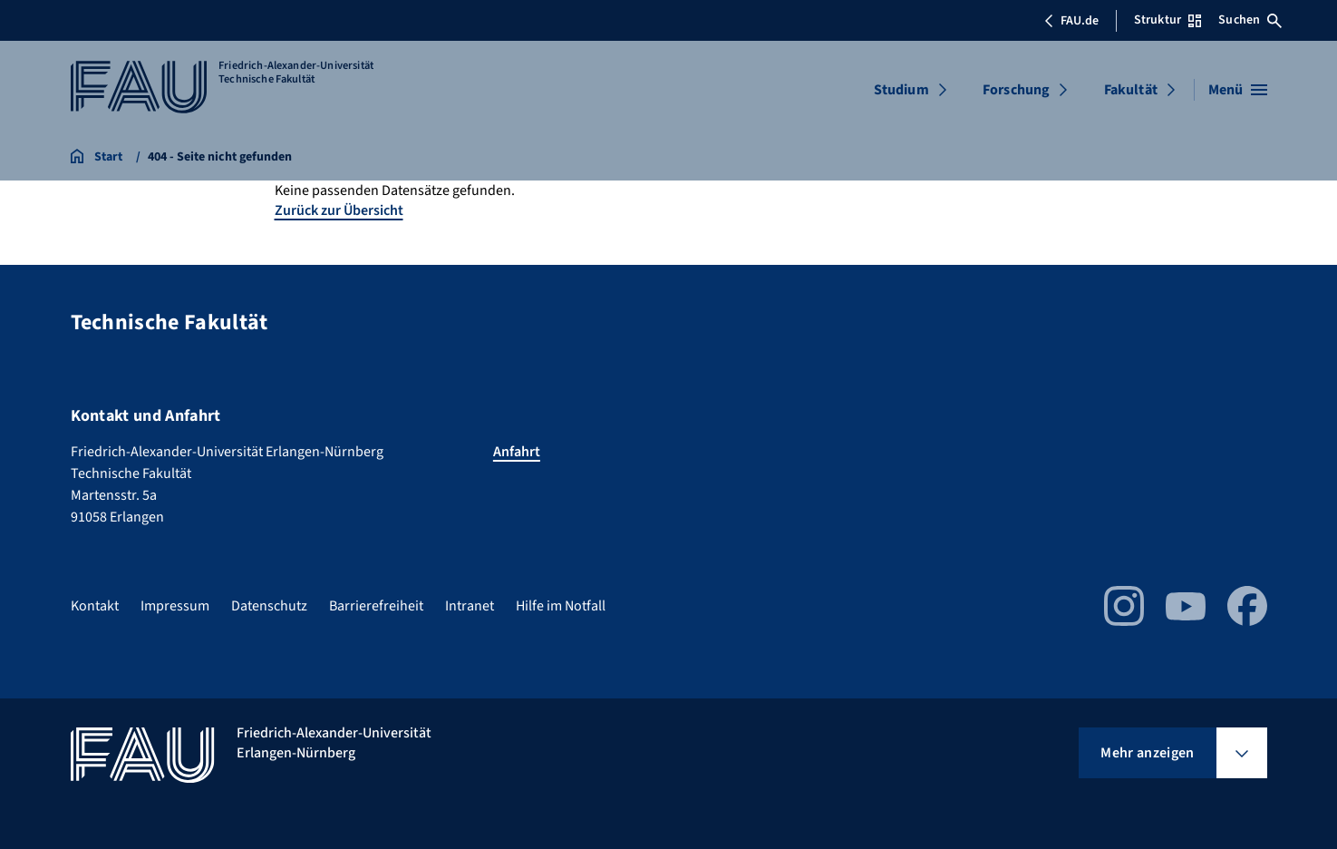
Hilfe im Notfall (561, 606)
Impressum (174, 606)
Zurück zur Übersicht (339, 210)
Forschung (1016, 90)
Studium (901, 90)
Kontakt (95, 606)
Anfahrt (516, 452)
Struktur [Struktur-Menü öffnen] (1167, 20)
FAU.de (1071, 21)
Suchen (1250, 20)
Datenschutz (269, 606)
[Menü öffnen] (1237, 90)
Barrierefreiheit (376, 606)
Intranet (469, 606)
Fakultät (1131, 90)
